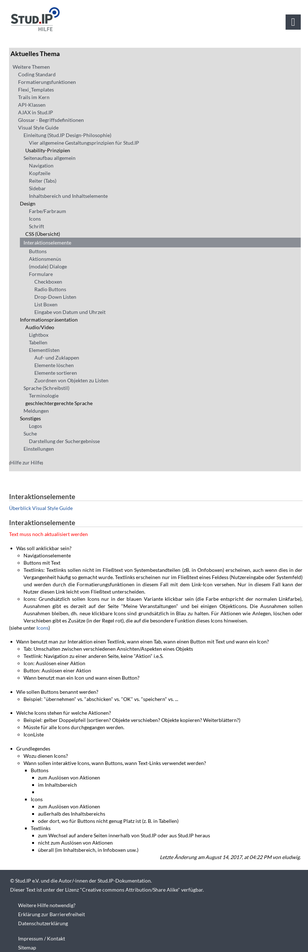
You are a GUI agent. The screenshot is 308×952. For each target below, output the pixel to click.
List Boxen (45, 304)
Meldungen (36, 411)
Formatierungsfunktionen (47, 82)
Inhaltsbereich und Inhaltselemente (68, 196)
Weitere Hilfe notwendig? (47, 905)
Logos (35, 426)
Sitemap (27, 947)
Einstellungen (38, 449)
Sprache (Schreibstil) (46, 388)
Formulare (41, 274)
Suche (30, 433)
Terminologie (44, 395)
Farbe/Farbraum (47, 211)
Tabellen (38, 342)
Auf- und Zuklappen (56, 357)
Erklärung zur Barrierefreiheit (51, 914)
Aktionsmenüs (45, 259)
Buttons (38, 251)
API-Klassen (32, 105)
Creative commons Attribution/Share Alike (130, 890)
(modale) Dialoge (48, 266)
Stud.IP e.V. (27, 880)
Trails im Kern (34, 97)
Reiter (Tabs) (42, 181)
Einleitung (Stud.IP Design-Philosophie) (67, 135)
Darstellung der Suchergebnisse (64, 441)
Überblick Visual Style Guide (41, 508)
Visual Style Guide (38, 127)
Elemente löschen (54, 365)
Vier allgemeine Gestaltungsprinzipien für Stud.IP (84, 143)
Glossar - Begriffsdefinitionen (51, 120)
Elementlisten (44, 350)
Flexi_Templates (36, 89)
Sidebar (37, 188)
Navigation (41, 165)
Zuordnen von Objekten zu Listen (71, 380)
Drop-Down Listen (55, 297)
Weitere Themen (31, 67)
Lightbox (38, 335)
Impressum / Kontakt (41, 938)
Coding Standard (37, 74)
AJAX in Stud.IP (35, 112)
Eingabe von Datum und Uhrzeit (70, 312)
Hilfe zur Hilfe (26, 462)
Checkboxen (48, 282)
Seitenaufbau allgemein (49, 158)
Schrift (36, 226)
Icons (35, 219)
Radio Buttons (50, 289)
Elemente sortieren (55, 373)
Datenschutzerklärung (43, 923)
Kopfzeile (39, 173)
